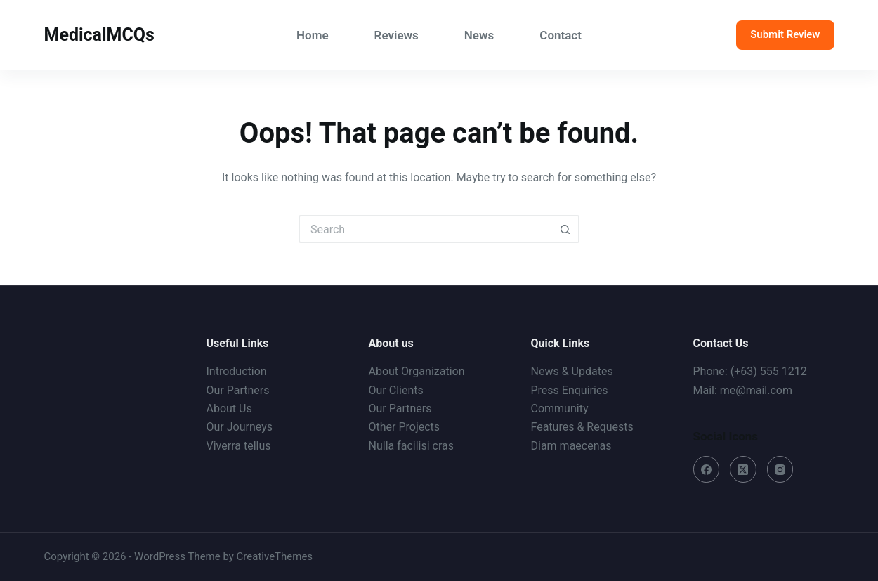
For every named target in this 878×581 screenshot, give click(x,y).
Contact (560, 35)
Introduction (237, 371)
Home (312, 35)
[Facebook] (706, 469)
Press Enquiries (569, 390)
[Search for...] (425, 229)
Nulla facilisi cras (411, 445)
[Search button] (565, 229)
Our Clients (396, 390)
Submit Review (785, 34)
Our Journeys (240, 426)
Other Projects (404, 426)
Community (560, 408)
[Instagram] (780, 469)
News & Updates (572, 371)
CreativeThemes (275, 556)
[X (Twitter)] (743, 469)
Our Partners (238, 390)
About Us (229, 408)
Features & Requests (582, 426)
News (479, 35)
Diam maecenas (571, 445)
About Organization (417, 371)
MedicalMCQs (99, 35)
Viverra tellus (239, 445)
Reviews (396, 35)
